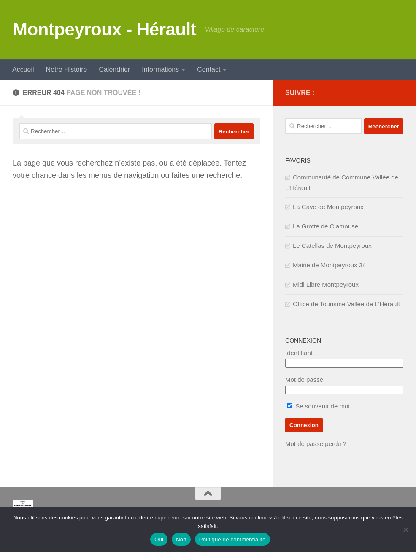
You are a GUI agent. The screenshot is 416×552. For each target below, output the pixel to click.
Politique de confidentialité (232, 539)
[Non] (405, 529)
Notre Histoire (66, 69)
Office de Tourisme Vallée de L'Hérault (346, 303)
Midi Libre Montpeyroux (326, 284)
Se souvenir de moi (318, 406)
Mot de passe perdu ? (315, 443)
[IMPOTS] (385, 93)
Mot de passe (304, 379)
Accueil (23, 69)
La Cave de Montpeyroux (328, 206)
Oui (158, 539)
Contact (208, 69)
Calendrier (114, 69)
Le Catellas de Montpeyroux (332, 245)
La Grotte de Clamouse (325, 226)
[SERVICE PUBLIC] (398, 92)
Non (181, 539)
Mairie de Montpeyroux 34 (329, 265)
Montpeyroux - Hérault (104, 29)
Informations (160, 69)
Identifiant (299, 352)
